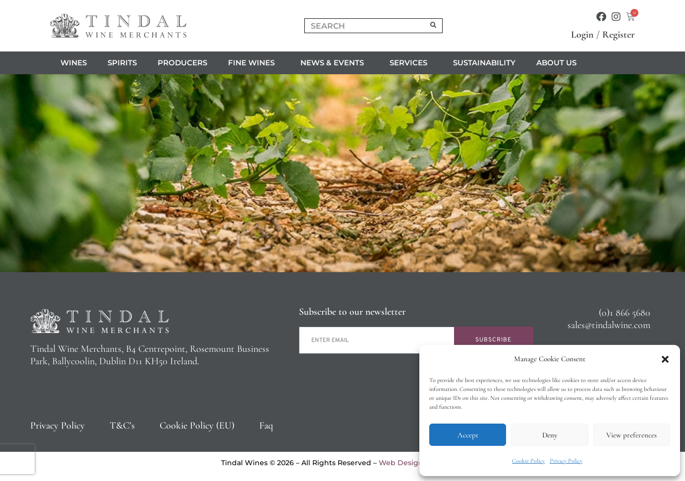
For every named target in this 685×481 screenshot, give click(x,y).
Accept (467, 435)
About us (558, 63)
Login (582, 35)
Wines (73, 62)
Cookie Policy (528, 460)
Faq (266, 426)
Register (618, 35)
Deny (549, 435)
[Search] (433, 26)
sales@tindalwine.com (609, 325)
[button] (665, 359)
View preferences (631, 435)
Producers (182, 62)
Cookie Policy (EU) (197, 426)
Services (411, 63)
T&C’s (122, 426)
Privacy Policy (566, 460)
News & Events (334, 63)
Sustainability (484, 62)
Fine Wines (254, 63)
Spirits (122, 62)
